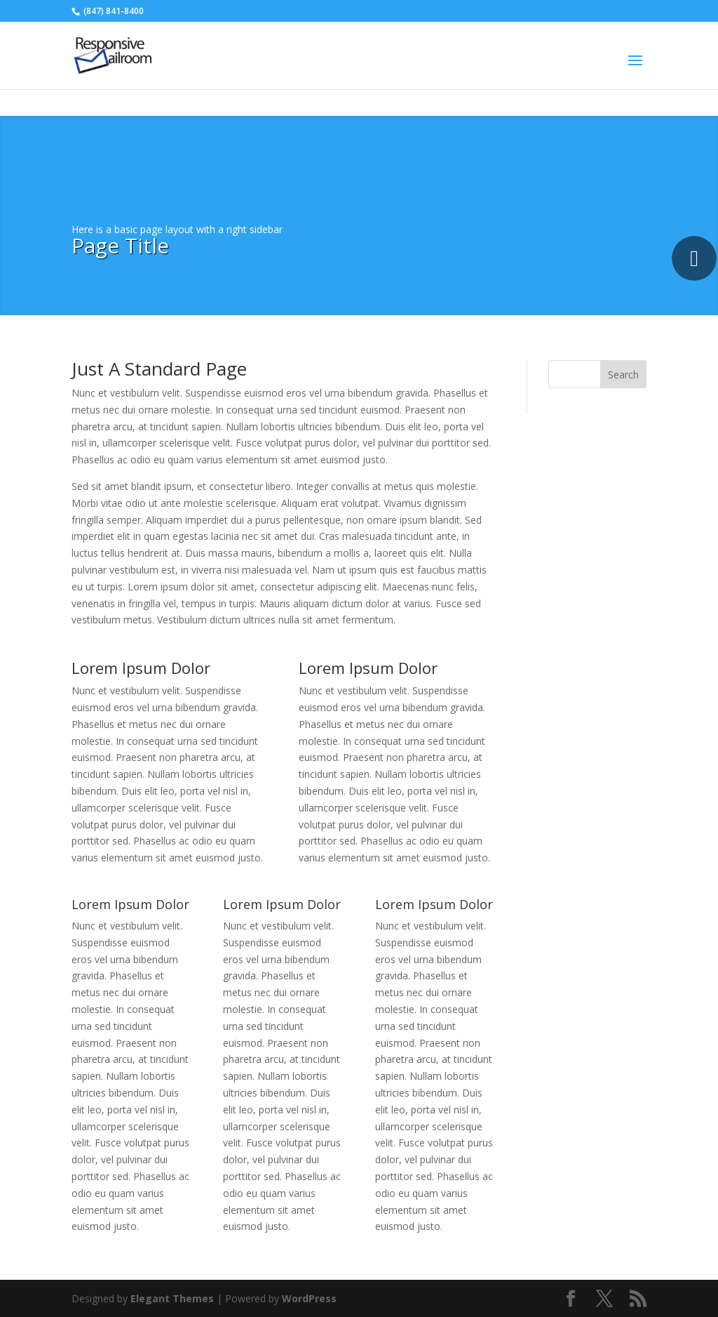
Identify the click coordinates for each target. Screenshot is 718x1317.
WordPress (309, 1298)
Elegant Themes (172, 1298)
